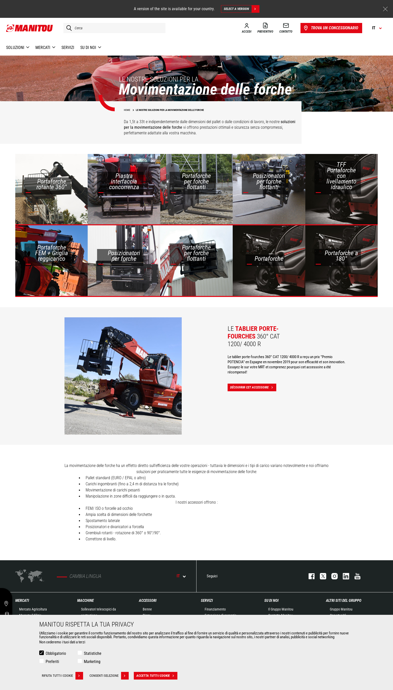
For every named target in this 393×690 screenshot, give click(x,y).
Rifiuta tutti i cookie (62, 676)
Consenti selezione (109, 676)
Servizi (207, 600)
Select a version (241, 8)
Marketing (92, 661)
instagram (332, 576)
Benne (147, 609)
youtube (355, 576)
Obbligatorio (56, 653)
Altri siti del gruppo (343, 600)
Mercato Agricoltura (33, 609)
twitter (320, 576)
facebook (309, 576)
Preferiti (52, 661)
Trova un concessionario (330, 28)
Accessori (147, 600)
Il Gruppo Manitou (280, 609)
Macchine (85, 600)
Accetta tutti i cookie (156, 676)
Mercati (22, 600)
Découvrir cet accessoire (253, 387)
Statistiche (92, 653)
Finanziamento (215, 609)
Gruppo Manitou (341, 609)
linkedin (343, 576)
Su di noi (271, 600)
